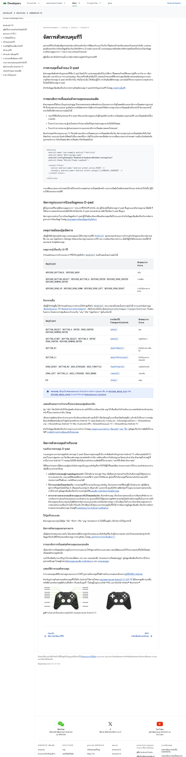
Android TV (35, 13)
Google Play (92, 3)
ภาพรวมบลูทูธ (103, 561)
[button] (17, 38)
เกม (64, 749)
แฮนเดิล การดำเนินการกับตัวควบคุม (104, 491)
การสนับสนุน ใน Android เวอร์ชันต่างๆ (92, 508)
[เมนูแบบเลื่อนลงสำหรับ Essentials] (39, 3)
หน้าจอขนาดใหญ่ (93, 749)
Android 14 (116, 754)
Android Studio (174, 3)
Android (41, 749)
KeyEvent (99, 236)
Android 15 (116, 749)
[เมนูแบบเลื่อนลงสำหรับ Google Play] (101, 3)
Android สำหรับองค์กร (46, 754)
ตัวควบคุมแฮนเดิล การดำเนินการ (79, 561)
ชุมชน (110, 3)
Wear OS (91, 754)
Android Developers (50, 27)
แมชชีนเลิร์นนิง (68, 754)
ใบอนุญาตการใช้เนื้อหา (89, 657)
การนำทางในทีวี (119, 88)
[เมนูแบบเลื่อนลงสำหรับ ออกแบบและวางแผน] (65, 3)
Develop (7, 13)
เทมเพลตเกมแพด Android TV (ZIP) (114, 579)
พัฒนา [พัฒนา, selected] (74, 3)
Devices (21, 13)
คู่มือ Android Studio (145, 752)
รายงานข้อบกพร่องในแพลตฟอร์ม (169, 750)
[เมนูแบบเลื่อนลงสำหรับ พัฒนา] (80, 3)
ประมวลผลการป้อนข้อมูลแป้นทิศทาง (82, 219)
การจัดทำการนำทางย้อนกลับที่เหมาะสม (63, 432)
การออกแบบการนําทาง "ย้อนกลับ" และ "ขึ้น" (109, 429)
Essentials (31, 3)
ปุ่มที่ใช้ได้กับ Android (133, 574)
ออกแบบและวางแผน (54, 3)
